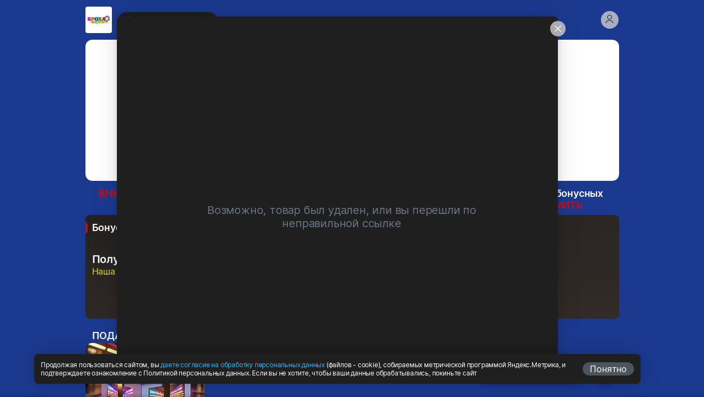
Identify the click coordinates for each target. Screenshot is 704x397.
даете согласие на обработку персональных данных (242, 365)
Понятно (608, 368)
